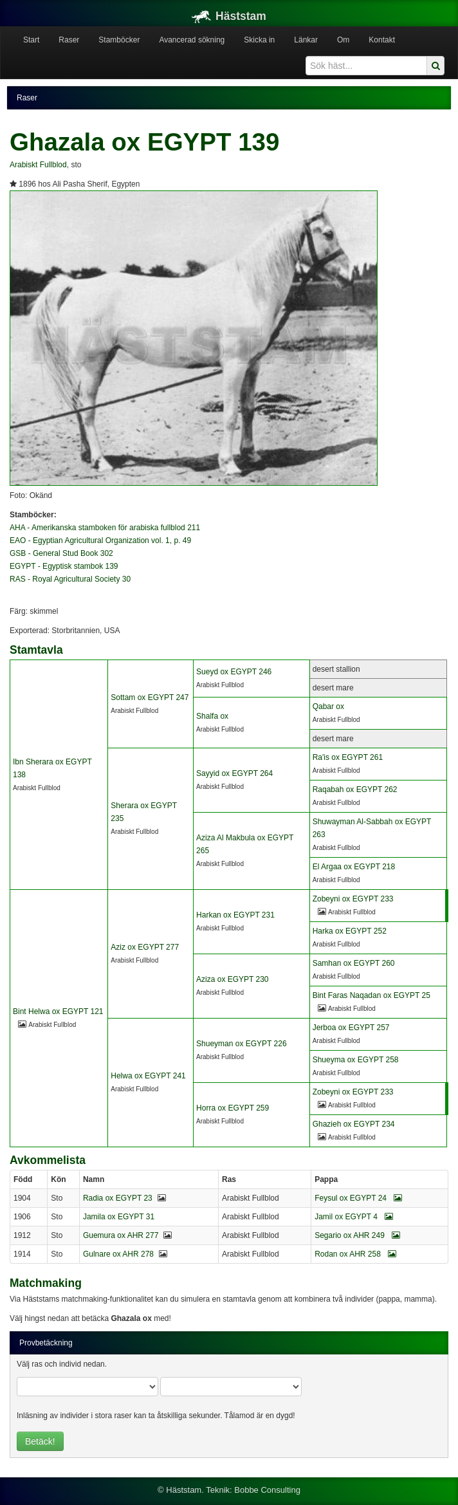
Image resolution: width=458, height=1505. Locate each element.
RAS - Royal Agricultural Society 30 (70, 579)
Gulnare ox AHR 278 (118, 1254)
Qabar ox (328, 706)
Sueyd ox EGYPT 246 (233, 671)
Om (343, 39)
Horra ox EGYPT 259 (232, 1108)
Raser (69, 39)
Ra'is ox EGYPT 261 (348, 757)
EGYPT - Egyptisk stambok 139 (64, 566)
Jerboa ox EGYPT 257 (351, 1027)
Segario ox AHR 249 (357, 1235)
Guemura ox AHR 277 (120, 1235)
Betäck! (40, 1441)
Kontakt (382, 39)
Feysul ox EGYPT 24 (358, 1198)
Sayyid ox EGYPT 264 (234, 773)
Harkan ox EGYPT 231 (235, 914)
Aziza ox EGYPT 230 (232, 979)
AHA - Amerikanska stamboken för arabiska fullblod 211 (105, 527)
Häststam (229, 16)
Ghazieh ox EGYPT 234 (354, 1124)
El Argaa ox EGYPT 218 (354, 866)
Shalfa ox (212, 716)
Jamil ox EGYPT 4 (354, 1216)
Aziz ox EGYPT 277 (145, 947)
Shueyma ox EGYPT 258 (356, 1059)
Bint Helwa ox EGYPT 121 (58, 1011)
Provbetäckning (46, 1342)
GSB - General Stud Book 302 (61, 553)
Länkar (306, 39)
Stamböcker (119, 39)
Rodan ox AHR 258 (355, 1254)
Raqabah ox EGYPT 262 (355, 789)
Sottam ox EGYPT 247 (149, 697)
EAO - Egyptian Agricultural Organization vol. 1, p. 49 (100, 540)
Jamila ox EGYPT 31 (118, 1216)
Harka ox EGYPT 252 (350, 931)
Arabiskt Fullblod (38, 164)
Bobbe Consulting (267, 1490)
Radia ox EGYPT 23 (117, 1198)
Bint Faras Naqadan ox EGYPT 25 (371, 995)
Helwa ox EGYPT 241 (148, 1075)
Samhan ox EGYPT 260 (354, 963)
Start (31, 39)
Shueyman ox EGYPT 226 (241, 1043)
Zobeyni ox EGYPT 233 (353, 898)
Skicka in (259, 39)
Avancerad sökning (191, 39)
